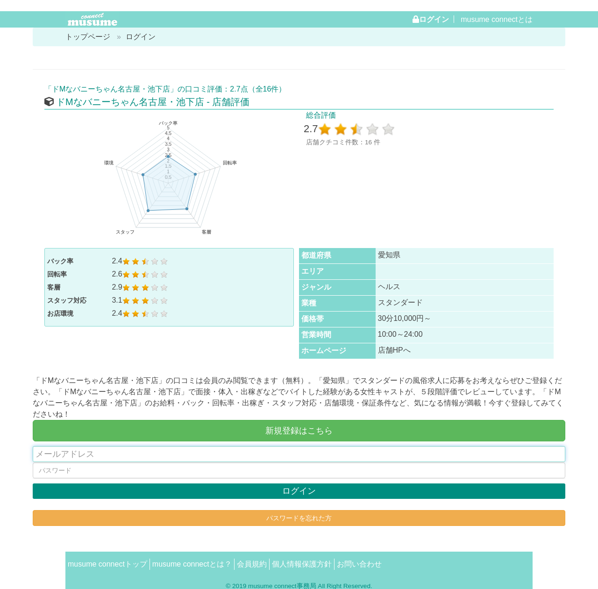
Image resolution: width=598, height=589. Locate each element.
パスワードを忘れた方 (299, 518)
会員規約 (252, 564)
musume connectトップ (107, 564)
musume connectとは (497, 19)
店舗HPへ (394, 350)
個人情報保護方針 (302, 564)
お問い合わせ (359, 564)
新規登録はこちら (299, 430)
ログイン (434, 19)
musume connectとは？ (192, 564)
